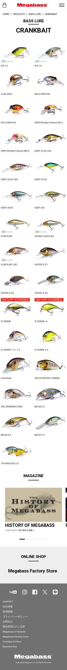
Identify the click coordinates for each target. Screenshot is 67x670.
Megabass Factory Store (15, 636)
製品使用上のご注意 (14, 626)
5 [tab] (44, 539)
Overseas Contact (12, 641)
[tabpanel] (33, 511)
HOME (6, 14)
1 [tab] (22, 539)
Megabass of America (14, 631)
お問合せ (8, 621)
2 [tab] (27, 539)
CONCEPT (8, 601)
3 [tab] (33, 539)
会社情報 (8, 606)
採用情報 (8, 611)
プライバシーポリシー (15, 616)
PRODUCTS (19, 14)
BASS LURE (35, 14)
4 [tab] (39, 539)
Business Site (10, 646)
